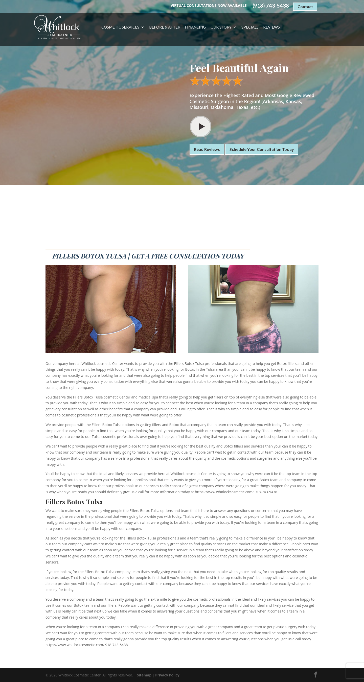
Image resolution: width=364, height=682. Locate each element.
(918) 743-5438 (271, 6)
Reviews (271, 27)
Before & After (164, 27)
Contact (305, 6)
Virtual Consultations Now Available (208, 5)
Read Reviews (207, 149)
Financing (195, 27)
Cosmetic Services (120, 27)
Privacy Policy (167, 675)
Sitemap (144, 675)
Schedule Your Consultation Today (262, 149)
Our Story (221, 27)
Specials (250, 27)
